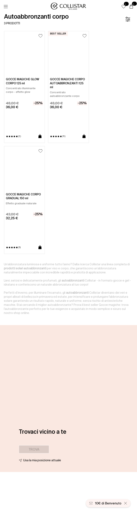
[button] (123, 6)
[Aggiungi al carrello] (40, 136)
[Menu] (6, 7)
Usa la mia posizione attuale (42, 460)
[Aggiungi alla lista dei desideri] (40, 35)
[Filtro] (128, 19)
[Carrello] (131, 7)
